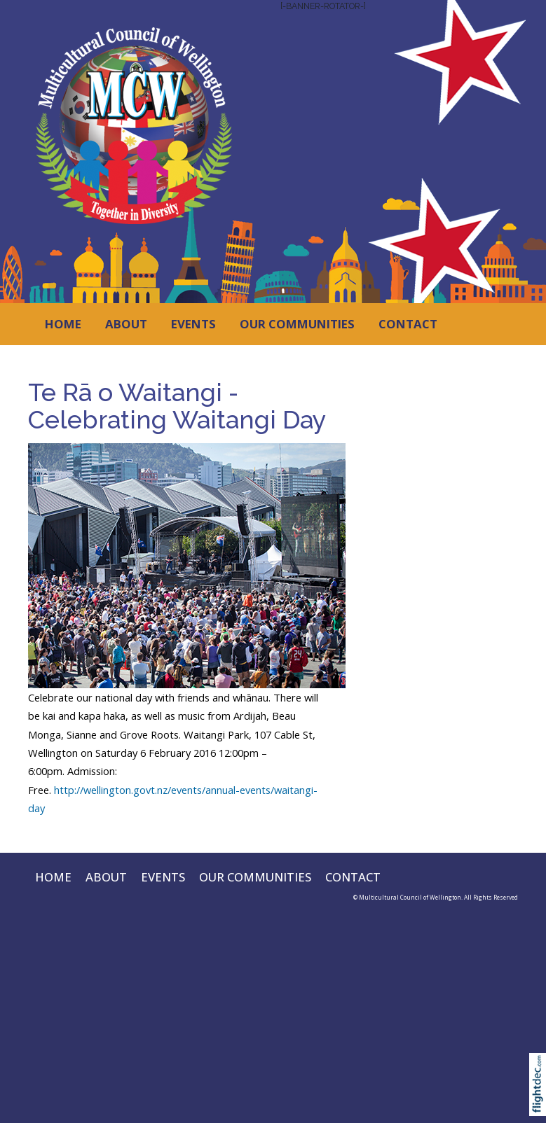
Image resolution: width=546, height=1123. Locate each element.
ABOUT (126, 324)
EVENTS (193, 324)
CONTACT (407, 324)
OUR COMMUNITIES (297, 324)
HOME (63, 324)
